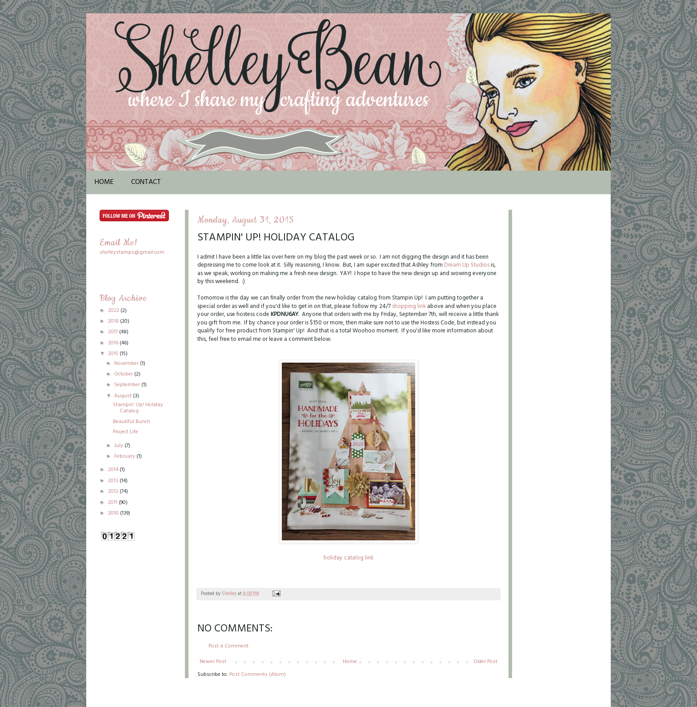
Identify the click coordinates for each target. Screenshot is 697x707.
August (123, 395)
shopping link (409, 306)
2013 (114, 480)
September (127, 384)
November (127, 363)
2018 (114, 321)
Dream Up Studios (466, 265)
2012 (114, 491)
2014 (114, 469)
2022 (114, 310)
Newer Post (213, 661)
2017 (113, 332)
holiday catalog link (348, 558)
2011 (113, 502)
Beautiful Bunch (131, 421)
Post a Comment (228, 646)
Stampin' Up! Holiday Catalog (138, 407)
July (119, 445)
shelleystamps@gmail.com (132, 252)
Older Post (485, 661)
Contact (146, 182)
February (125, 456)
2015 (114, 353)
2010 (114, 513)
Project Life (125, 431)
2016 (114, 343)
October (124, 374)
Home (104, 182)
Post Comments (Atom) (257, 674)
